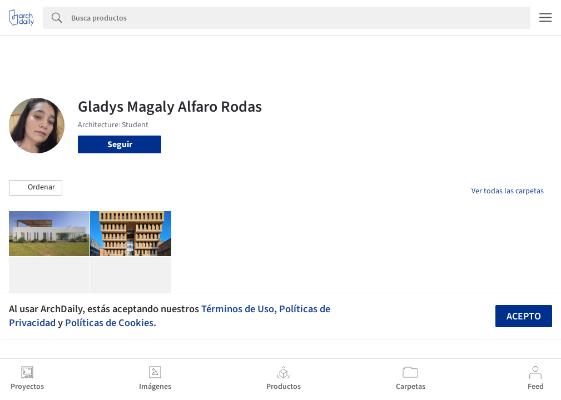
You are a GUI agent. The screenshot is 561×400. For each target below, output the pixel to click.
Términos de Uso (237, 309)
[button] (35, 188)
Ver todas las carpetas (507, 191)
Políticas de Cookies (109, 323)
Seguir (119, 144)
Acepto (524, 316)
